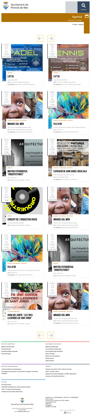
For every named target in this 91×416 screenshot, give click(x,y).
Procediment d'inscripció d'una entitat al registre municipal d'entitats (19, 372)
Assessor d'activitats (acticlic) (55, 376)
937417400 (23, 410)
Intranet (49, 405)
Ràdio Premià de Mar (7, 347)
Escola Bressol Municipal (53, 349)
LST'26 (56, 76)
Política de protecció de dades (57, 400)
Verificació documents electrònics (12, 391)
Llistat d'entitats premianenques (11, 369)
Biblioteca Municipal (52, 347)
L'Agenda (80, 24)
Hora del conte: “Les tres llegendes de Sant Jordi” (20, 317)
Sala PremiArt (50, 361)
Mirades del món (16, 124)
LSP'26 (11, 76)
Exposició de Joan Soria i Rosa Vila (70, 171)
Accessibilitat (51, 402)
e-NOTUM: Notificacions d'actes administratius (16, 387)
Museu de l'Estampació (53, 356)
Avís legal (49, 399)
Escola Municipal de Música (54, 351)
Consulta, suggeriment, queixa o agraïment (62, 397)
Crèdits (48, 403)
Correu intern (51, 406)
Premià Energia (6, 354)
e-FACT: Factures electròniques (11, 389)
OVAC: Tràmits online (52, 371)
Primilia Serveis (6, 349)
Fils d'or (57, 124)
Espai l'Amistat (50, 354)
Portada (74, 24)
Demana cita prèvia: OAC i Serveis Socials (59, 369)
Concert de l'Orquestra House (22, 219)
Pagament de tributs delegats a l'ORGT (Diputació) (61, 374)
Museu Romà (50, 358)
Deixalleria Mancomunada (9, 351)
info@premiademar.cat (23, 411)
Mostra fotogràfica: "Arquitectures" (18, 173)
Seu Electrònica (6, 384)
